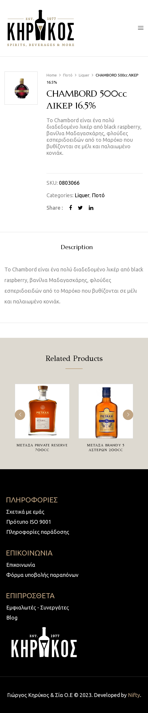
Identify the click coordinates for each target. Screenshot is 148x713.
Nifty (134, 695)
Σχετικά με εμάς (25, 512)
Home (51, 75)
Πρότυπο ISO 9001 (28, 522)
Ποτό (68, 75)
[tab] (77, 248)
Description (77, 247)
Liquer (84, 75)
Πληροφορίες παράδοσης (37, 532)
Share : (54, 208)
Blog (11, 617)
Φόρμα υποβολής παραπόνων (42, 575)
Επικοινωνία (20, 565)
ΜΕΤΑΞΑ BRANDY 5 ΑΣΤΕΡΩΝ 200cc (106, 447)
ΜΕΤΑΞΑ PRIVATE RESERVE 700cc (42, 447)
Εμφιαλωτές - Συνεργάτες (37, 607)
